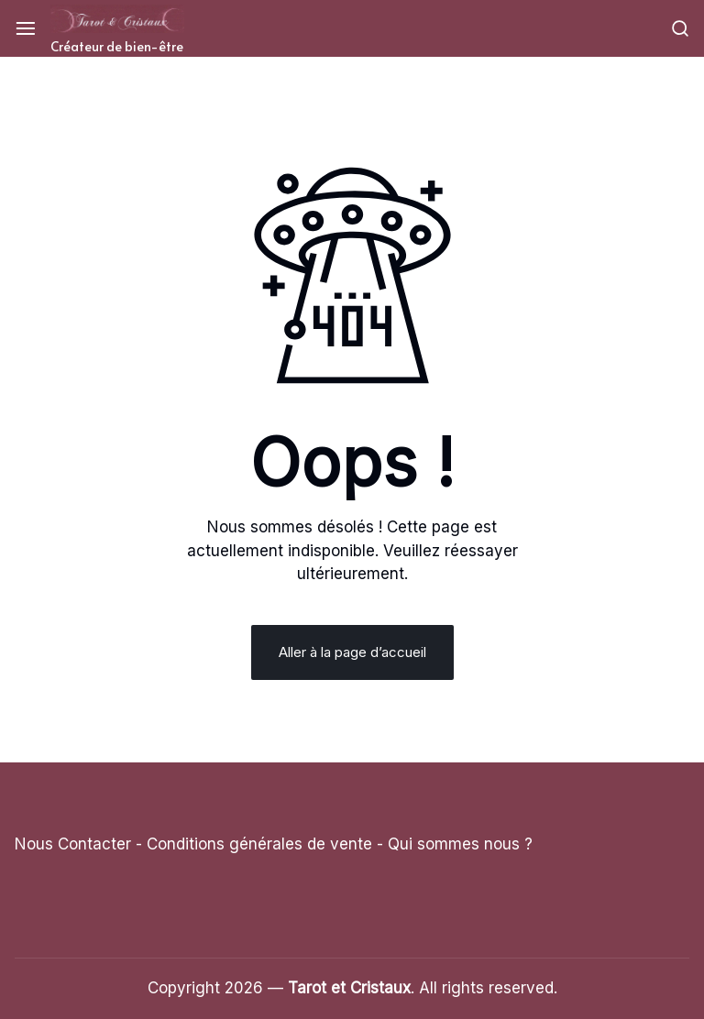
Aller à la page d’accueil (352, 652)
